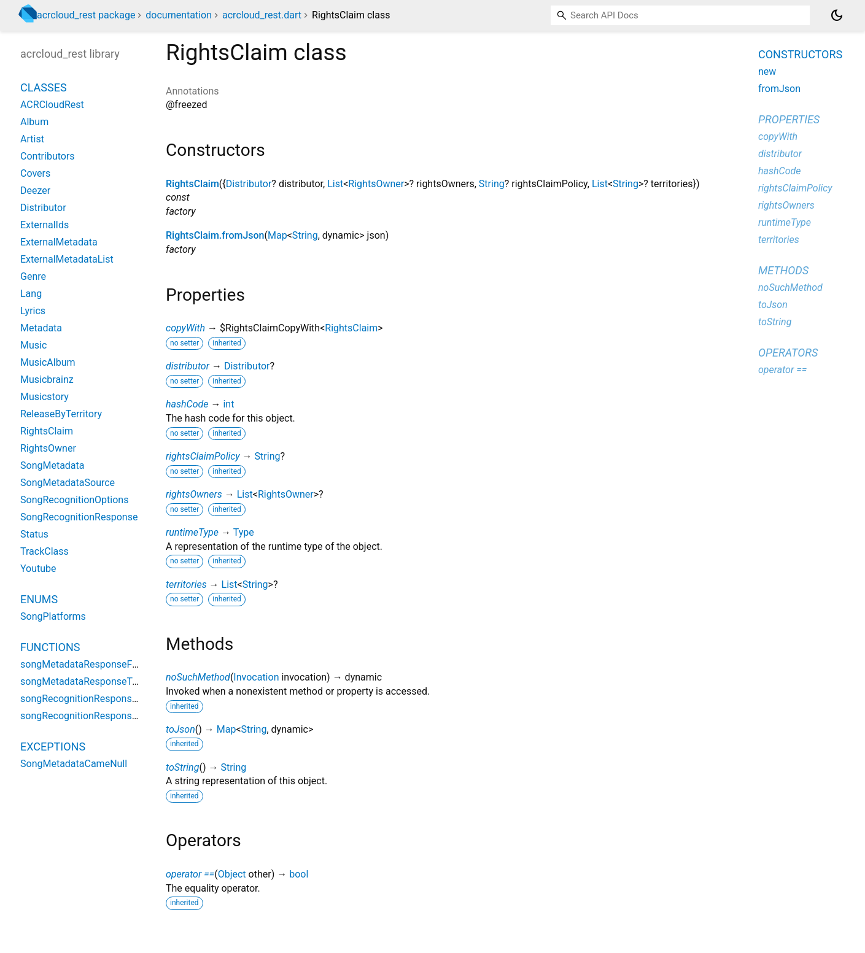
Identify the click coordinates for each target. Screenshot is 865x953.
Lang (31, 293)
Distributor (249, 184)
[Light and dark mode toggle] (837, 15)
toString (182, 767)
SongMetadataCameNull (73, 764)
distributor (187, 366)
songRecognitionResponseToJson (94, 716)
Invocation (256, 677)
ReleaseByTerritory (61, 414)
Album (34, 122)
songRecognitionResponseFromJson (100, 698)
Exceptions (52, 746)
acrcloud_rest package (86, 15)
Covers (35, 173)
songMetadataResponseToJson (90, 681)
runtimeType (192, 532)
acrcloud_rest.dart (261, 15)
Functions (50, 647)
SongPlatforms (53, 616)
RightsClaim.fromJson (215, 235)
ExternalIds (44, 225)
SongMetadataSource (67, 482)
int (228, 404)
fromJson (779, 89)
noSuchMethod (198, 677)
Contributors (47, 156)
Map (277, 235)
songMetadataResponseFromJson (95, 664)
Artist (32, 139)
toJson (180, 729)
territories (186, 584)
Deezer (35, 190)
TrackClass (44, 551)
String (492, 184)
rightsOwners (194, 494)
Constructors (800, 54)
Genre (33, 276)
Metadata (41, 328)
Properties (789, 119)
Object (232, 874)
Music (33, 345)
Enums (39, 599)
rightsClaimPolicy (203, 456)
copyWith (185, 328)
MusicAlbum (47, 362)
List (335, 184)
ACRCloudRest (52, 104)
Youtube (38, 568)
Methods (783, 270)
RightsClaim (192, 184)
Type (243, 532)
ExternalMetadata (59, 242)
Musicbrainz (47, 379)
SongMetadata (52, 465)
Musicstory (44, 397)
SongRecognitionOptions (74, 500)
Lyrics (32, 311)
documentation (178, 15)
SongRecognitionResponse (79, 517)
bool (298, 874)
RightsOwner (376, 184)
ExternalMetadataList (67, 259)
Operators (788, 352)
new (767, 71)
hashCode (187, 404)
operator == (190, 874)
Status (34, 534)
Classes (43, 87)
